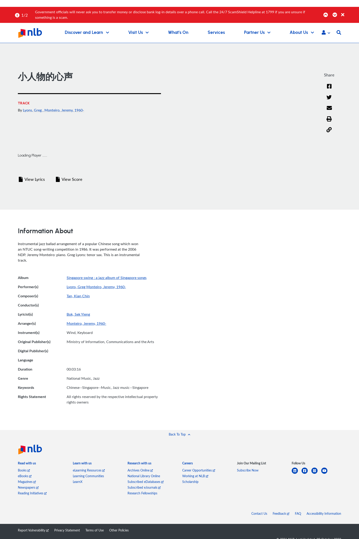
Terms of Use (94, 530)
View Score (69, 179)
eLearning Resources (89, 470)
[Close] (349, 12)
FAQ (298, 513)
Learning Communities (88, 476)
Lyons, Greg (33, 110)
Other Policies (119, 530)
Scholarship (190, 481)
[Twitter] (329, 97)
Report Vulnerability (33, 530)
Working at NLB (195, 476)
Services (216, 32)
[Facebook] (329, 86)
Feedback (281, 513)
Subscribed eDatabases (146, 481)
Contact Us (259, 513)
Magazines (27, 481)
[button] (326, 33)
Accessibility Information (324, 513)
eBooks (25, 476)
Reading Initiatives (32, 493)
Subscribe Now (247, 470)
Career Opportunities (198, 470)
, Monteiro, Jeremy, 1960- (63, 110)
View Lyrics (32, 179)
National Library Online (144, 476)
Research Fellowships (142, 493)
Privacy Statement (67, 530)
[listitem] (27, 464)
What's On (178, 32)
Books (24, 470)
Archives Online (140, 470)
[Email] (329, 108)
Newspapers (28, 487)
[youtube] (326, 473)
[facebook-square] (306, 473)
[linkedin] (297, 473)
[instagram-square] (316, 473)
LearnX (77, 481)
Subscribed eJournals (144, 487)
